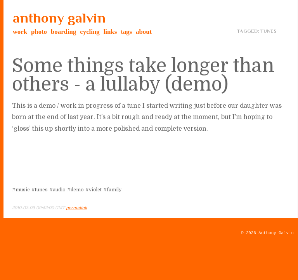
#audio (57, 189)
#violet (93, 189)
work (20, 31)
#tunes (39, 189)
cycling (89, 31)
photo (39, 31)
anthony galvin (59, 18)
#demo (75, 189)
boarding (63, 31)
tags (126, 31)
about (144, 31)
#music (21, 189)
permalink (76, 207)
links (110, 31)
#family (112, 189)
